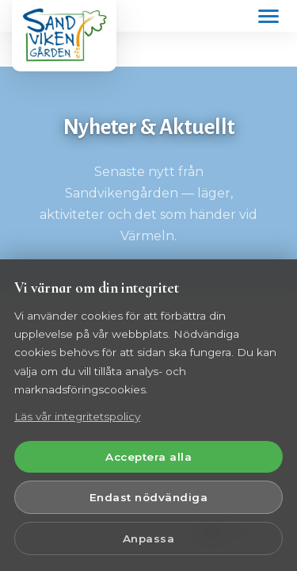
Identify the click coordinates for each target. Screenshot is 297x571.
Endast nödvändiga (148, 497)
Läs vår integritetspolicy (77, 416)
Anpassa (149, 538)
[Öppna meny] (268, 16)
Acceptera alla (148, 456)
